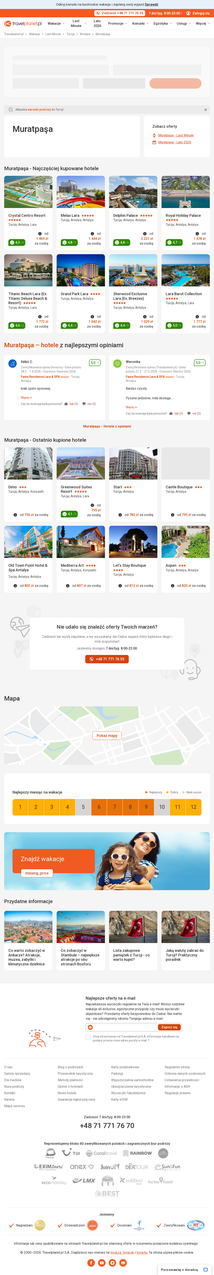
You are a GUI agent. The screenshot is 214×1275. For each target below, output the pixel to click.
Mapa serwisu (14, 1106)
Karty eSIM (119, 1099)
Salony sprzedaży (17, 1074)
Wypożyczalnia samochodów (132, 1080)
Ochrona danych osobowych (185, 1074)
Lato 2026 (97, 23)
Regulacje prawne (177, 1093)
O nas (8, 1067)
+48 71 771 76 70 (107, 1125)
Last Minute (54, 34)
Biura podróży (14, 1087)
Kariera (9, 1099)
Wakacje (35, 34)
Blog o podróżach (70, 1067)
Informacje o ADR (177, 1087)
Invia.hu (141, 1253)
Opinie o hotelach (70, 1087)
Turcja (70, 34)
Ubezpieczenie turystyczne (131, 1087)
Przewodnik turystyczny (75, 1074)
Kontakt (9, 1093)
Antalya (85, 34)
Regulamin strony (177, 1067)
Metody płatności (70, 1080)
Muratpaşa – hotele (31, 345)
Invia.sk (128, 1253)
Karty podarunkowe (125, 1067)
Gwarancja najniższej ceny (76, 1099)
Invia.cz (115, 1253)
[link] (78, 23)
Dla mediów (13, 1080)
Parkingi (117, 1074)
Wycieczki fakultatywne (128, 1093)
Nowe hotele (67, 1093)
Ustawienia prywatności (182, 1080)
